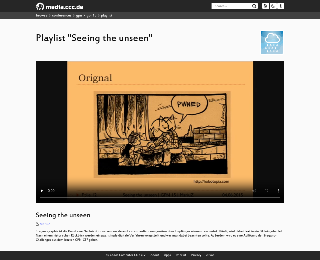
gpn (79, 16)
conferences (62, 16)
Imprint (181, 255)
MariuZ (45, 224)
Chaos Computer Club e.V (128, 255)
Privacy (196, 255)
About (154, 255)
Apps (167, 255)
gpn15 (91, 16)
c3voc (210, 255)
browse (42, 16)
